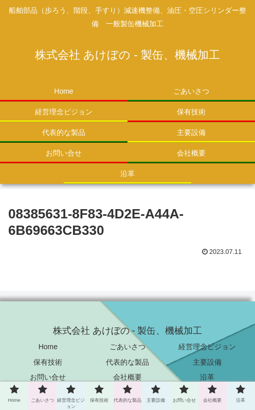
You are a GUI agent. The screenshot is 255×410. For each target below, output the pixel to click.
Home (48, 347)
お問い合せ (48, 377)
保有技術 (47, 362)
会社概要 (127, 377)
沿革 (207, 377)
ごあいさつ (127, 347)
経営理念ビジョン (207, 347)
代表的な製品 (127, 362)
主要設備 (207, 362)
